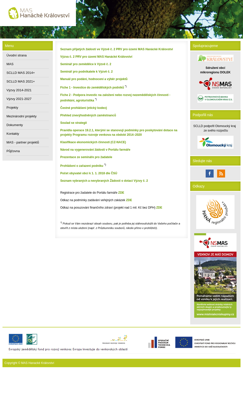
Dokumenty (14, 125)
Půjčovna (13, 151)
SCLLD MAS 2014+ (20, 73)
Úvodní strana (16, 55)
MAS (9, 64)
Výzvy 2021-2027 (18, 99)
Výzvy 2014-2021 (18, 90)
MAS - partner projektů (22, 142)
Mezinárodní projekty (21, 116)
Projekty (12, 107)
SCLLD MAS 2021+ (20, 81)
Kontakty (12, 133)
